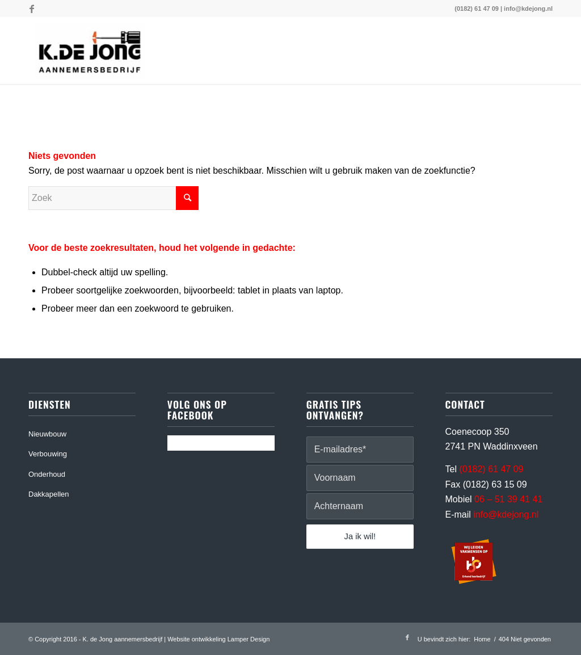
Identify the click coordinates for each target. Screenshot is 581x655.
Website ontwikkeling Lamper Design (218, 639)
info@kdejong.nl (528, 8)
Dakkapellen (48, 494)
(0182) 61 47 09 (476, 8)
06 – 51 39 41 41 (508, 499)
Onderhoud (46, 474)
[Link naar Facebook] (31, 8)
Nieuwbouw (47, 434)
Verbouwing (47, 454)
